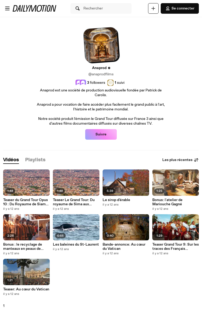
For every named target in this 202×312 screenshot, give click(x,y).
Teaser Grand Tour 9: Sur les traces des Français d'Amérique (175, 246)
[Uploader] (153, 8)
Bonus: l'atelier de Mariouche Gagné (167, 202)
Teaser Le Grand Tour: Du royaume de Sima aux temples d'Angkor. (74, 202)
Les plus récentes (180, 160)
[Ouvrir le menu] (7, 8)
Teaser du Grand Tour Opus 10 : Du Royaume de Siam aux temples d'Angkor (25, 202)
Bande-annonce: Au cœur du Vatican (124, 246)
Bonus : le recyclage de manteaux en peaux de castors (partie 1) (22, 246)
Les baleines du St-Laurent (76, 244)
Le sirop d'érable (116, 200)
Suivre (101, 134)
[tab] (11, 160)
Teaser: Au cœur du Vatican (26, 289)
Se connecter (179, 8)
